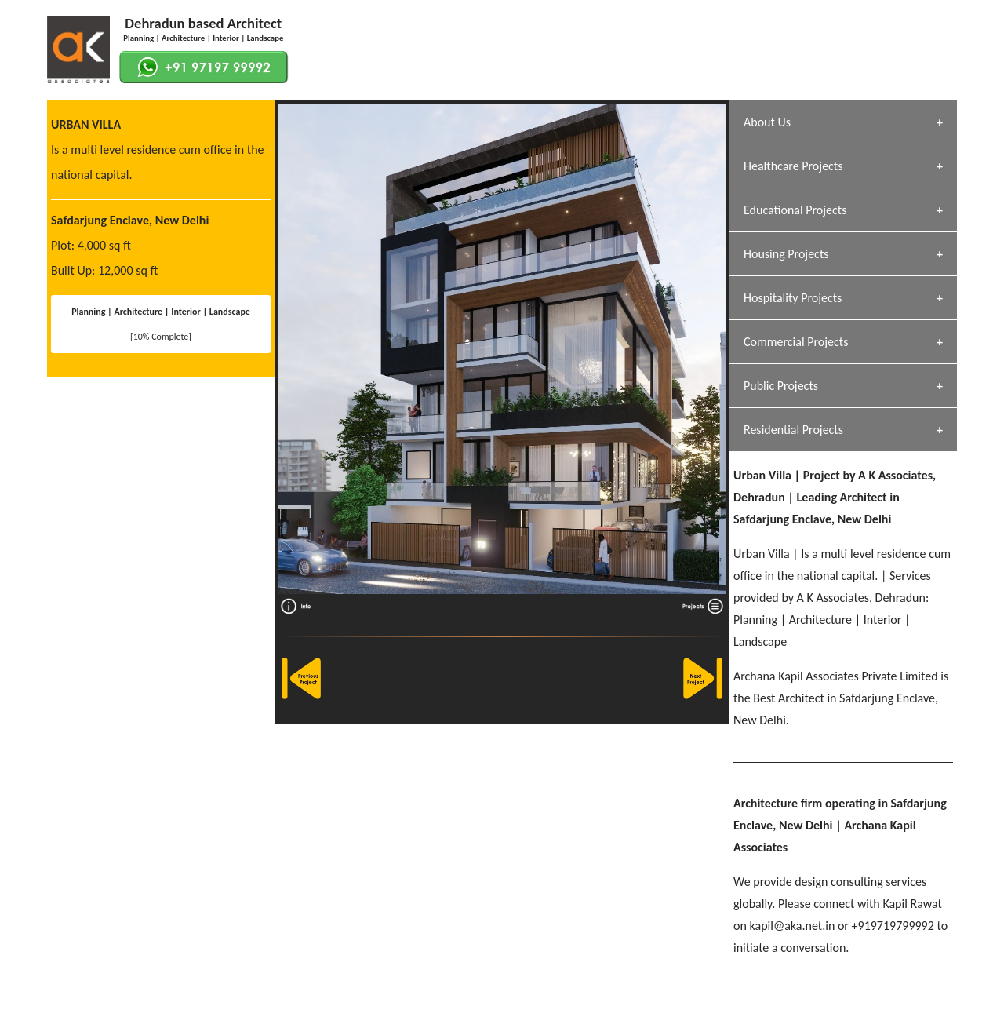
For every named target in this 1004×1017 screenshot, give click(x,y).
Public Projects (781, 385)
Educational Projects (795, 209)
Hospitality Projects (793, 297)
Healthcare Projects (793, 166)
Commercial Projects (796, 341)
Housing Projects (786, 253)
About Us (767, 122)
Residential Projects (793, 429)
